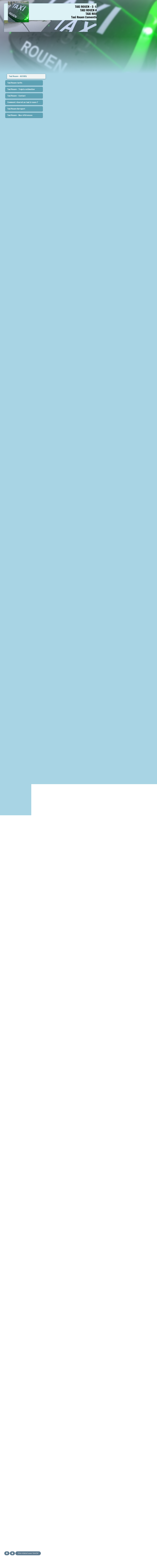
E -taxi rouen (54, 984)
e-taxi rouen (54, 994)
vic (50, 889)
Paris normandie (56, 813)
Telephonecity (55, 861)
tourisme (53, 975)
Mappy (51, 842)
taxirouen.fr (54, 785)
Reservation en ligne (124, 156)
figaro (51, 965)
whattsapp (53, 1041)
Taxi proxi (53, 823)
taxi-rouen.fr (54, 790)
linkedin (52, 1013)
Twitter (52, 870)
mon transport (55, 927)
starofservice (55, 1003)
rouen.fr (52, 899)
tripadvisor (53, 1022)
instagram (53, 880)
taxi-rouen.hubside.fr (58, 794)
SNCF (51, 1032)
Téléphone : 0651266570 (59, 685)
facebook (53, 918)
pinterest (53, 956)
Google (78, 780)
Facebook (53, 832)
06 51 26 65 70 (90, 657)
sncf (50, 937)
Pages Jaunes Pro (56, 804)
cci (50, 946)
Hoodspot (53, 851)
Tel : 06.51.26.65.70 (124, 122)
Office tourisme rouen (58, 908)
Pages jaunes (54, 799)
